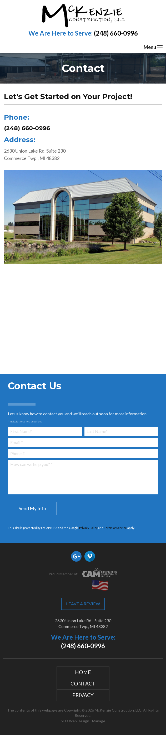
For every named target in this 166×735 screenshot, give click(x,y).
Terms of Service (115, 527)
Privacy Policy (88, 527)
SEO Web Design (75, 721)
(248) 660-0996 (116, 33)
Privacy (83, 695)
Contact (83, 683)
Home (83, 672)
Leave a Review (83, 603)
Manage (98, 721)
